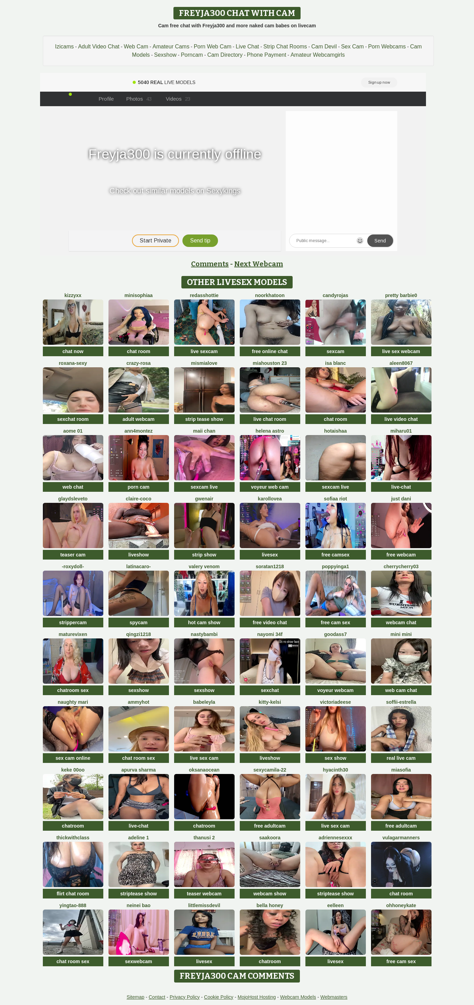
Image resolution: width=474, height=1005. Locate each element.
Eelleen (335, 905)
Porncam (192, 55)
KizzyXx (72, 295)
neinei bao (138, 905)
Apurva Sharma (138, 770)
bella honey (269, 905)
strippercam (73, 622)
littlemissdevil (204, 905)
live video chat (401, 419)
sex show (335, 758)
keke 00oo (73, 770)
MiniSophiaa (138, 295)
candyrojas (335, 295)
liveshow (138, 554)
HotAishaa (335, 431)
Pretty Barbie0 (401, 295)
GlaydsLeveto (73, 498)
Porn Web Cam (212, 46)
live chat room (270, 419)
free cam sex (335, 622)
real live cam (401, 758)
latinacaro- (138, 566)
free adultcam (269, 826)
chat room (138, 351)
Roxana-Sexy (73, 363)
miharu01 (401, 431)
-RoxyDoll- (73, 566)
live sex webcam (401, 351)
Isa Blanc (335, 363)
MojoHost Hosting (257, 997)
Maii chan (204, 431)
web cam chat (401, 690)
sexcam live (204, 487)
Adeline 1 (138, 837)
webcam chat (401, 622)
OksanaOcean (204, 770)
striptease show (138, 893)
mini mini (400, 634)
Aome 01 (73, 431)
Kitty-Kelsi (270, 702)
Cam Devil (324, 46)
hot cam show (204, 622)
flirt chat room (73, 893)
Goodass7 (335, 634)
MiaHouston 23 (270, 363)
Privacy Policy (185, 997)
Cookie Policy (219, 997)
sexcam (335, 351)
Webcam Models (298, 997)
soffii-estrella (401, 702)
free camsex (336, 554)
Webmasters (333, 997)
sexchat (270, 690)
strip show (204, 554)
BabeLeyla (204, 702)
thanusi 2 (204, 837)
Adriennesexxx (335, 837)
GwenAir (204, 498)
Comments (210, 264)
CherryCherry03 (400, 566)
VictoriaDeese (335, 702)
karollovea (270, 498)
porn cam (138, 487)
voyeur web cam (270, 487)
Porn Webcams (387, 46)
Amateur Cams (170, 46)
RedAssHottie (204, 295)
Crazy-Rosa (138, 363)
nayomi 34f (269, 634)
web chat (73, 487)
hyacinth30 (335, 770)
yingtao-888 (72, 905)
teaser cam (72, 554)
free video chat (270, 622)
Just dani (401, 498)
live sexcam (204, 351)
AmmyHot (138, 702)
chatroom (73, 826)
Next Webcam (258, 264)
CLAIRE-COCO (138, 498)
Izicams (64, 46)
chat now (73, 351)
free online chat (269, 351)
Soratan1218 (270, 566)
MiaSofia (401, 770)
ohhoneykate (401, 905)
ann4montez (138, 431)
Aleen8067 (401, 363)
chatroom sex (72, 690)
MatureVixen (73, 634)
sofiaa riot (335, 498)
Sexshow (165, 55)
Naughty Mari (73, 702)
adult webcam (139, 419)
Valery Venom (204, 566)
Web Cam (136, 46)
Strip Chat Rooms (285, 46)
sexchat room (72, 419)
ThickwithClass (72, 837)
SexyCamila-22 (270, 770)
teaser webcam (204, 893)
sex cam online (73, 758)
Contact (157, 997)
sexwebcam (138, 961)
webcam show (270, 893)
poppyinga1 (335, 566)
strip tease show (204, 419)
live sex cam (204, 758)
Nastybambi (204, 634)
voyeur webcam (335, 690)
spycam (139, 622)
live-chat (401, 487)
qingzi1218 (138, 634)
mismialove (204, 363)
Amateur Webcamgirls (318, 55)
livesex (270, 554)
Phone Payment (266, 55)
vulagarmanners (401, 837)
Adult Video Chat (99, 46)
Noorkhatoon (270, 295)
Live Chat (247, 46)
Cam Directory (225, 55)
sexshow (138, 690)
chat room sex (138, 758)
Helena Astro (270, 431)
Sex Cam (352, 46)
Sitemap (135, 997)
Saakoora (269, 837)
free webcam (401, 554)
